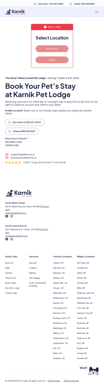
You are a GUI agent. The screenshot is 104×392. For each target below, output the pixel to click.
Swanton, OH (59, 358)
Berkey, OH (58, 303)
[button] (96, 12)
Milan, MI (81, 288)
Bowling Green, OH (61, 318)
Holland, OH (58, 278)
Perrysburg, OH (60, 308)
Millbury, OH (58, 333)
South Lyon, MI (83, 338)
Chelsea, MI (82, 283)
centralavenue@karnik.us (16, 236)
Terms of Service (71, 381)
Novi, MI (80, 343)
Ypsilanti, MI (82, 268)
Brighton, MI (82, 348)
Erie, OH (56, 348)
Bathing (32, 273)
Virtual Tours (10, 278)
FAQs (7, 268)
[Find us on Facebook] (6, 216)
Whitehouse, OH (60, 298)
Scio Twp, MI (83, 308)
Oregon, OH (58, 288)
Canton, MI (82, 318)
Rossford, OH (59, 313)
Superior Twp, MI (84, 313)
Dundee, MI (82, 358)
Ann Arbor (52, 48)
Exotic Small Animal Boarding (37, 284)
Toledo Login (12, 139)
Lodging (32, 268)
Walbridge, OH (59, 328)
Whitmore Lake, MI (85, 293)
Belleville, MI (82, 333)
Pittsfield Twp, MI (84, 303)
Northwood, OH (60, 323)
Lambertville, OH (60, 343)
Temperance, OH (61, 338)
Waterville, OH (59, 293)
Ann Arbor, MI (83, 263)
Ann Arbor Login (13, 136)
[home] (15, 12)
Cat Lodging (34, 278)
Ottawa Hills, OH (60, 283)
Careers (8, 273)
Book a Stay (10, 283)
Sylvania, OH (58, 268)
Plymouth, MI (82, 323)
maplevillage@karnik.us (15, 213)
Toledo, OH (58, 263)
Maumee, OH (59, 273)
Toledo (52, 60)
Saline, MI (81, 273)
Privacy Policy (54, 381)
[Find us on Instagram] (11, 216)
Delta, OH (57, 353)
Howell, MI (81, 353)
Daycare (33, 263)
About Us (9, 263)
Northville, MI (83, 328)
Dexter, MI (81, 278)
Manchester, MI (84, 298)
